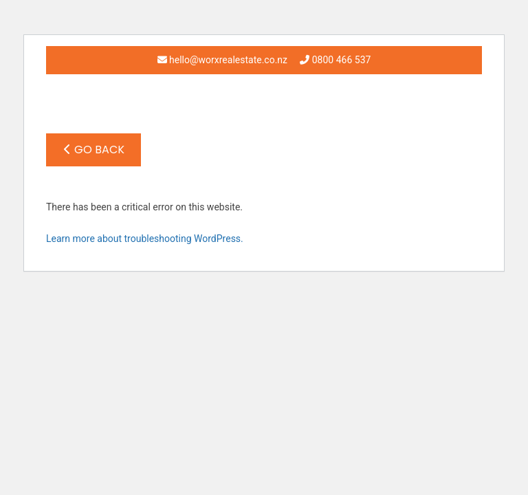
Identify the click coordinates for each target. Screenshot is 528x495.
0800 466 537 (335, 59)
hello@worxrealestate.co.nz (222, 59)
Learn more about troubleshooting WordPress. (144, 238)
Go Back (93, 149)
